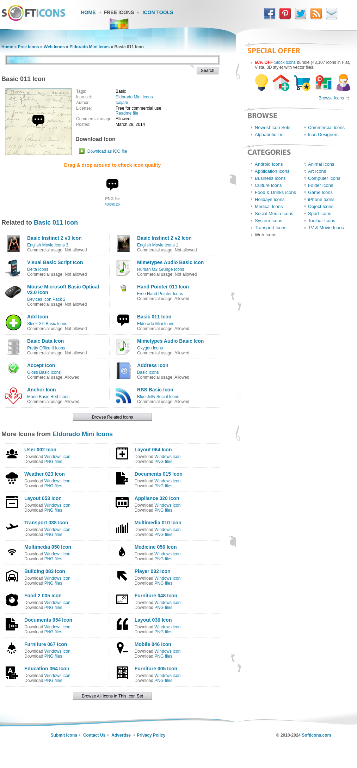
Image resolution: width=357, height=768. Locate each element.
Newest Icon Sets (272, 127)
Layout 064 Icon (153, 449)
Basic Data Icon (45, 341)
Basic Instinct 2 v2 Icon (164, 238)
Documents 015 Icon (159, 474)
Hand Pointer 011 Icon (163, 286)
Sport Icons (319, 213)
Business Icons (270, 178)
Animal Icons (321, 164)
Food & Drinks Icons (275, 192)
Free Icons (119, 12)
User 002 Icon (40, 449)
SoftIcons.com (316, 735)
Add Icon (37, 316)
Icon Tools (158, 12)
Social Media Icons (274, 213)
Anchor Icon (41, 389)
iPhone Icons (321, 199)
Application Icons (272, 171)
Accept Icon (41, 365)
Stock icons (285, 62)
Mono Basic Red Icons (48, 396)
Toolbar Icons (321, 220)
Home (88, 12)
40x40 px (113, 204)
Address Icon (152, 365)
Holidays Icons (270, 199)
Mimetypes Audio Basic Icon (170, 262)
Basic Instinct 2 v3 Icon (54, 238)
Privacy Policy (151, 735)
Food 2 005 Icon (43, 595)
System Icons (268, 220)
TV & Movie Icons (326, 227)
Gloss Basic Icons (44, 372)
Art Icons (317, 171)
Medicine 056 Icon (156, 547)
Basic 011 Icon (56, 222)
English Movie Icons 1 (157, 245)
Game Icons (320, 192)
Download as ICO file (107, 151)
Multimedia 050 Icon (47, 547)
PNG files (53, 461)
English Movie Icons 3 (47, 245)
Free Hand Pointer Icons (160, 293)
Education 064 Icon (46, 668)
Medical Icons (269, 206)
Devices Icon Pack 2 (46, 299)
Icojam (122, 102)
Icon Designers (323, 134)
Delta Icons (37, 269)
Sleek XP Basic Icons (47, 323)
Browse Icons (331, 98)
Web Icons (54, 46)
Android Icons (269, 164)
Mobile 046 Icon (153, 644)
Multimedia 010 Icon (158, 522)
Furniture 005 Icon (156, 668)
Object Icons (320, 206)
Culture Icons (268, 185)
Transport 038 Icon (46, 522)
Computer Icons (324, 178)
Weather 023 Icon (44, 474)
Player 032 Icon (153, 571)
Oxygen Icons (150, 348)
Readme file (127, 113)
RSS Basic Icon (155, 389)
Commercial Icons (326, 127)
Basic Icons (148, 372)
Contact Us (94, 735)
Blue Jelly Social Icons (158, 396)
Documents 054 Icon (48, 620)
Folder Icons (320, 185)
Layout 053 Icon (43, 498)
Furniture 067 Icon (45, 644)
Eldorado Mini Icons (89, 46)
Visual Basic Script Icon (55, 262)
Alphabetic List (270, 134)
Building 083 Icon (44, 571)
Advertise (121, 735)
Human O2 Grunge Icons (160, 269)
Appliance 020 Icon (157, 498)
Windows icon (57, 456)
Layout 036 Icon (153, 620)
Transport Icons (271, 227)
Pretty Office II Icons (46, 348)
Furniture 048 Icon (156, 595)
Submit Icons (64, 735)
